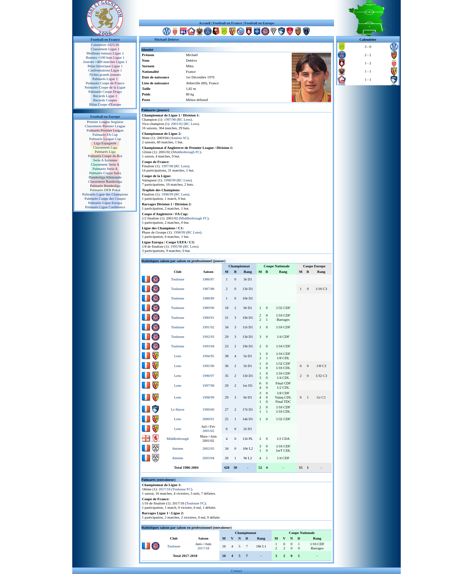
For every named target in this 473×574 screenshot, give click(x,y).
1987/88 (208, 289)
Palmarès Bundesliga (105, 186)
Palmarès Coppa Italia (105, 173)
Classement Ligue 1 (105, 49)
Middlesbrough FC (186, 152)
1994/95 (208, 356)
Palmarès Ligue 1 (105, 79)
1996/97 (208, 376)
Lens (177, 356)
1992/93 (208, 336)
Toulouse (177, 279)
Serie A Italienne (105, 160)
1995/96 (176, 246)
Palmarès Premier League (105, 130)
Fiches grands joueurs (105, 74)
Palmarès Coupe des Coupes (105, 198)
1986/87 (208, 279)
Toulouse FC (181, 489)
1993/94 (208, 346)
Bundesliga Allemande (105, 177)
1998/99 (170, 180)
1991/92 (208, 327)
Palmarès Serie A (105, 169)
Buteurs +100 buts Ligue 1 (105, 57)
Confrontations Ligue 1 (105, 70)
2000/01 (208, 419)
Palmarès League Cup (105, 139)
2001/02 (177, 124)
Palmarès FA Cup (105, 134)
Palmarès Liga (105, 152)
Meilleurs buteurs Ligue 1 (105, 53)
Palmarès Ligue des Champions (105, 194)
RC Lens (184, 119)
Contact (236, 571)
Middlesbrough (178, 439)
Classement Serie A (105, 164)
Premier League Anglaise (105, 122)
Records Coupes (105, 100)
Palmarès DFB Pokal (105, 190)
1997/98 (170, 119)
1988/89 (208, 298)
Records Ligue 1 (105, 96)
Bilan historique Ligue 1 (105, 66)
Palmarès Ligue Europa (105, 203)
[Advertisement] (236, 10)
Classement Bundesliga (105, 181)
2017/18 (164, 489)
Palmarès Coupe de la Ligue (105, 87)
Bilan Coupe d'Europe (105, 104)
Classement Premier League (105, 126)
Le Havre (177, 409)
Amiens (177, 448)
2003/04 (208, 458)
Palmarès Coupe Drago (105, 91)
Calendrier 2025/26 (105, 45)
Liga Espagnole (105, 143)
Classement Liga (105, 147)
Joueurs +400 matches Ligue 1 (105, 62)
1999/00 (208, 409)
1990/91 (208, 317)
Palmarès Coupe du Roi (105, 156)
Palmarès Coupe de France (105, 83)
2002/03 (208, 448)
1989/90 (208, 308)
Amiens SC (179, 138)
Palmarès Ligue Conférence (105, 207)
